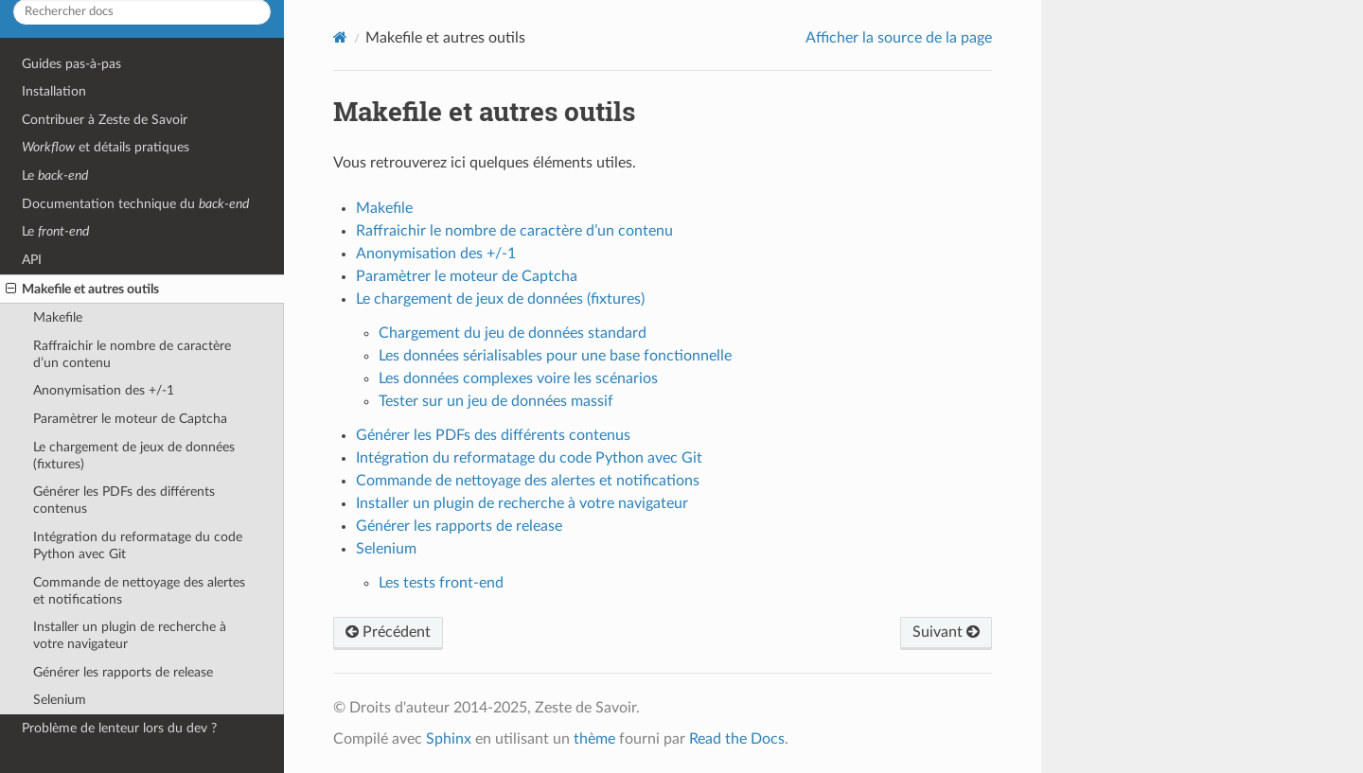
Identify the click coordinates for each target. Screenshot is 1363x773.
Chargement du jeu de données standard (512, 333)
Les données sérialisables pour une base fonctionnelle (555, 355)
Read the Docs (737, 739)
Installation (54, 91)
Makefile (57, 317)
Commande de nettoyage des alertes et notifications (139, 590)
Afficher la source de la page (898, 37)
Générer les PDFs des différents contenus (124, 500)
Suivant (946, 632)
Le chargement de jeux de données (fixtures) (134, 455)
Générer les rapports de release (123, 672)
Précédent (388, 632)
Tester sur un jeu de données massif (496, 401)
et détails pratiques (105, 147)
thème (594, 739)
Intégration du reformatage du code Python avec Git (137, 545)
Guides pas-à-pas (71, 64)
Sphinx (448, 739)
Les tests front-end (441, 582)
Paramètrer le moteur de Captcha (130, 419)
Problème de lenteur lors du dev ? (119, 728)
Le (55, 175)
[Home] (340, 37)
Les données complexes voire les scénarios (518, 378)
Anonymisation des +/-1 (103, 390)
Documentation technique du (135, 204)
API (32, 260)
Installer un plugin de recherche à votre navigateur (129, 635)
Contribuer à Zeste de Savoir (104, 120)
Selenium (59, 700)
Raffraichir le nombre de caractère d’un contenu (132, 354)
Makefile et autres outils (82, 289)
